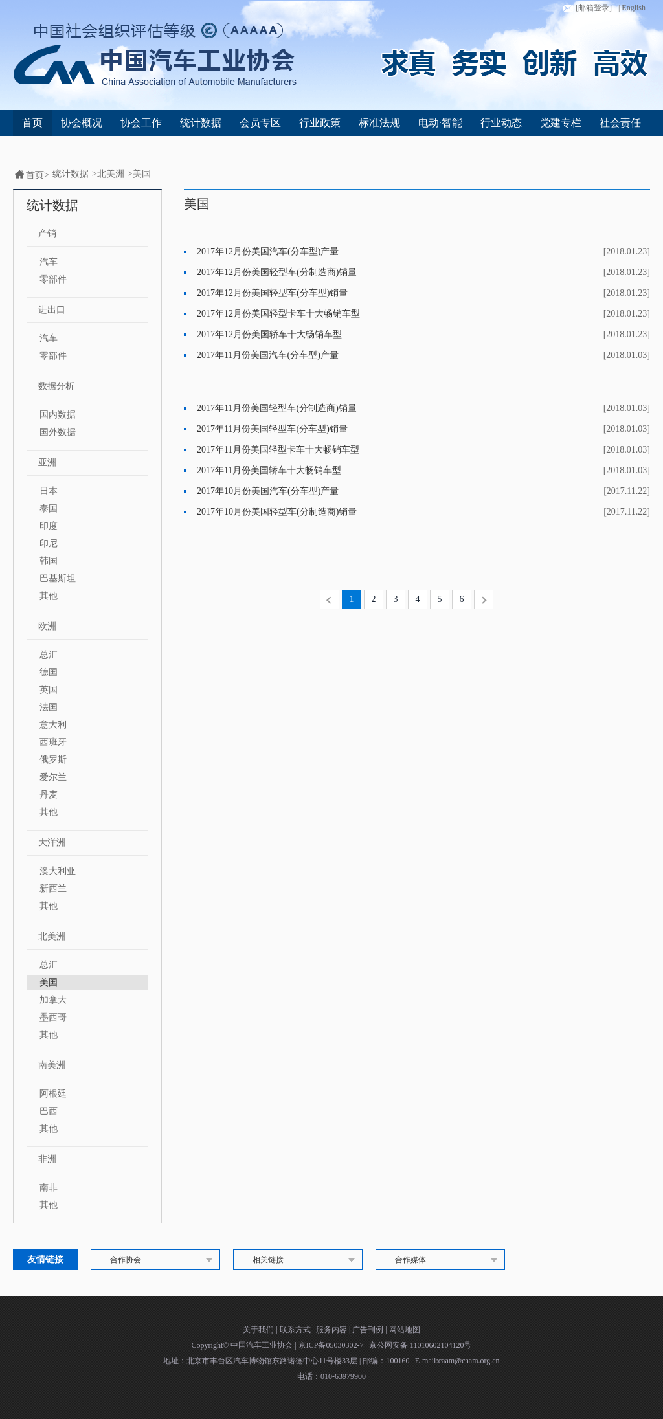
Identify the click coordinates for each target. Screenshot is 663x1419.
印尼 (48, 543)
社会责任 (620, 122)
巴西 (48, 1111)
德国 (48, 672)
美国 (142, 174)
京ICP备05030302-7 (332, 1345)
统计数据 (200, 122)
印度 (48, 526)
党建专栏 (560, 122)
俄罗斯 (53, 760)
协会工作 (141, 122)
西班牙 (53, 742)
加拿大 (53, 1000)
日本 (48, 491)
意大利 (53, 725)
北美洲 (110, 174)
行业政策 (320, 122)
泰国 (48, 508)
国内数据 (57, 414)
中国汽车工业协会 (262, 1345)
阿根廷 (53, 1094)
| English (632, 7)
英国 (48, 690)
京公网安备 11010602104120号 (420, 1345)
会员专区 (260, 122)
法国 (48, 707)
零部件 (53, 279)
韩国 (48, 561)
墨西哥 (53, 1017)
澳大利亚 (57, 871)
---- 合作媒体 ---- (442, 1260)
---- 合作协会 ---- (157, 1260)
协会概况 (81, 122)
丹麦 (48, 794)
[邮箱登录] (586, 8)
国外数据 (57, 432)
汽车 (48, 262)
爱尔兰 (53, 777)
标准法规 (379, 122)
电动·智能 (440, 122)
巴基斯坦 (57, 578)
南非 (48, 1187)
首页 (32, 122)
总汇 (48, 655)
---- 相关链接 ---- (299, 1260)
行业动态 (501, 122)
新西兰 (53, 888)
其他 (48, 596)
